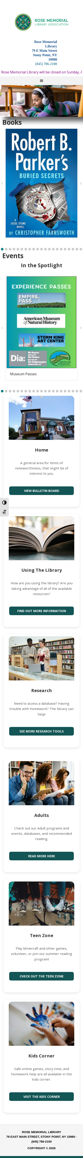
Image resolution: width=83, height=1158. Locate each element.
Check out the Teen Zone (42, 976)
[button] (2, 249)
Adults (41, 815)
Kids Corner (41, 1056)
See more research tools (41, 731)
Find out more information (41, 611)
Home (41, 450)
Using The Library (41, 570)
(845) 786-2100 (46, 64)
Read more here (41, 856)
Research (41, 690)
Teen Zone (41, 935)
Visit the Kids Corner (41, 1096)
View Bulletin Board (41, 491)
